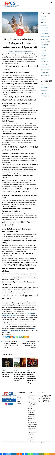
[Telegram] (20, 337)
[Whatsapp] (17, 337)
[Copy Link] (25, 337)
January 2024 (44, 31)
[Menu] (51, 2)
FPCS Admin (10, 51)
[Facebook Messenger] (14, 337)
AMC (42, 84)
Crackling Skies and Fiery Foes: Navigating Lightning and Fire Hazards (29, 344)
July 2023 (43, 47)
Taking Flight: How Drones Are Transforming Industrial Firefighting (32, 436)
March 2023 (44, 58)
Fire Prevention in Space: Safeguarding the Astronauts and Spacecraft (20, 43)
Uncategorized (45, 96)
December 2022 (45, 67)
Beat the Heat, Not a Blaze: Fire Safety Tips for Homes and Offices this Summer (32, 426)
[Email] (22, 337)
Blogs (18, 401)
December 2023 (45, 33)
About (18, 395)
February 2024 (45, 28)
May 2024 (43, 19)
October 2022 (44, 72)
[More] (28, 337)
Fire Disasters (17, 51)
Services (19, 397)
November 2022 (45, 70)
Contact (19, 403)
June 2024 (44, 17)
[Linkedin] (8, 337)
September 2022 (45, 75)
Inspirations (30, 51)
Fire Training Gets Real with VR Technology (7, 374)
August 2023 (44, 45)
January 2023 (44, 64)
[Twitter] (6, 337)
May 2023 (43, 53)
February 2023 (44, 61)
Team (18, 399)
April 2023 (43, 56)
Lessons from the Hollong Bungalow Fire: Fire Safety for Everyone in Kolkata (20, 376)
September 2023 (45, 42)
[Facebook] (3, 337)
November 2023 (45, 36)
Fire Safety (24, 51)
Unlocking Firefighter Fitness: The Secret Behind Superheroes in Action (11, 344)
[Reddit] (11, 337)
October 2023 (44, 39)
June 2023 (43, 50)
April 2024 (43, 22)
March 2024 (44, 25)
